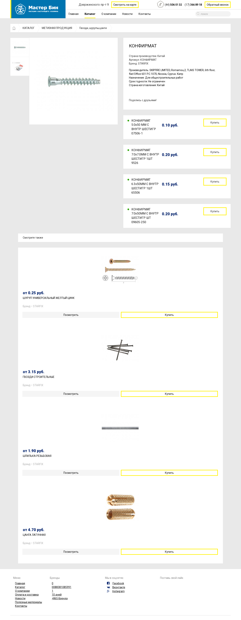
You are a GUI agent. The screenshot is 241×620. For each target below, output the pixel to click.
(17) (193, 5)
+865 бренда (60, 598)
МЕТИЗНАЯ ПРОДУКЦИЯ (57, 28)
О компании (108, 13)
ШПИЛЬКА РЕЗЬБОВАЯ (37, 456)
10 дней (57, 594)
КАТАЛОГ (28, 28)
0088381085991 (61, 587)
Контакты (145, 13)
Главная (74, 13)
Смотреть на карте (125, 4)
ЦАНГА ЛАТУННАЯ (34, 535)
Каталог (90, 13)
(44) (173, 5)
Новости (127, 13)
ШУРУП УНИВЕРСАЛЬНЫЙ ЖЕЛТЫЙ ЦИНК (49, 298)
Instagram (118, 591)
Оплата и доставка (27, 594)
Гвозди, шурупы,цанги (93, 28)
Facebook (118, 583)
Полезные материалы (28, 602)
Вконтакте (118, 587)
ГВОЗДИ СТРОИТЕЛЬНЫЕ (38, 377)
